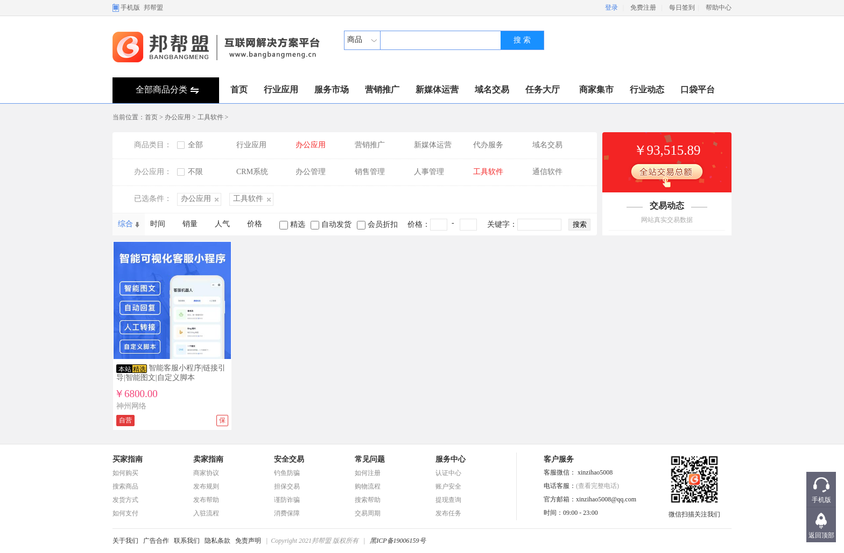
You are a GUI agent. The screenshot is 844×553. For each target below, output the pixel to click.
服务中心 (450, 459)
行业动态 (647, 89)
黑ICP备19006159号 (397, 540)
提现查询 (448, 500)
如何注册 (368, 473)
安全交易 (289, 459)
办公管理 (311, 172)
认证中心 (448, 473)
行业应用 (281, 89)
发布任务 (448, 513)
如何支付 (125, 513)
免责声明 (248, 540)
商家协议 (206, 473)
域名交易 (492, 89)
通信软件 (547, 172)
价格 (254, 224)
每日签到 (682, 7)
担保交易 (287, 486)
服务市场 (331, 89)
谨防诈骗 (287, 500)
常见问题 (370, 459)
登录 (611, 7)
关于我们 (125, 540)
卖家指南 (208, 459)
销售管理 (370, 172)
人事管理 (429, 172)
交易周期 (368, 513)
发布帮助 (206, 500)
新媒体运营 (437, 89)
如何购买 (125, 473)
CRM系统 (252, 172)
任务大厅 (542, 89)
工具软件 (210, 117)
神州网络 (131, 406)
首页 (239, 89)
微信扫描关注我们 (694, 511)
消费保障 (287, 513)
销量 (190, 224)
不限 (195, 172)
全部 (195, 145)
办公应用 (178, 117)
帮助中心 (719, 7)
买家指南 (127, 459)
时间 (157, 224)
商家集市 (596, 89)
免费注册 (643, 7)
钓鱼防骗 (287, 473)
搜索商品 (125, 486)
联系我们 (187, 540)
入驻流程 (206, 513)
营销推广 (382, 89)
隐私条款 (217, 540)
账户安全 (448, 486)
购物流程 (368, 486)
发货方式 (125, 500)
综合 (125, 224)
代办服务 (488, 145)
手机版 (130, 7)
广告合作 (156, 540)
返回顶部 (821, 535)
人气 (222, 224)
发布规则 (206, 486)
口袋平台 (697, 89)
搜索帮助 (368, 500)
